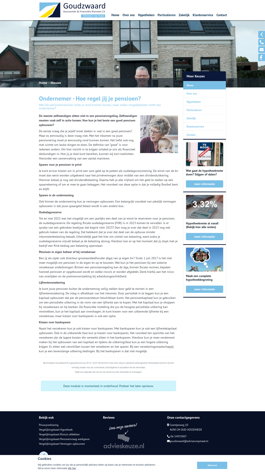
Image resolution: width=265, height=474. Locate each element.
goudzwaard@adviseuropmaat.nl (187, 441)
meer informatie (204, 184)
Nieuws (56, 83)
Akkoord (212, 465)
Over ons (129, 15)
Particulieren (166, 15)
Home (115, 15)
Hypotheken (146, 15)
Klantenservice (203, 15)
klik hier (72, 468)
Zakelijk (184, 15)
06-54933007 (177, 436)
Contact (221, 15)
